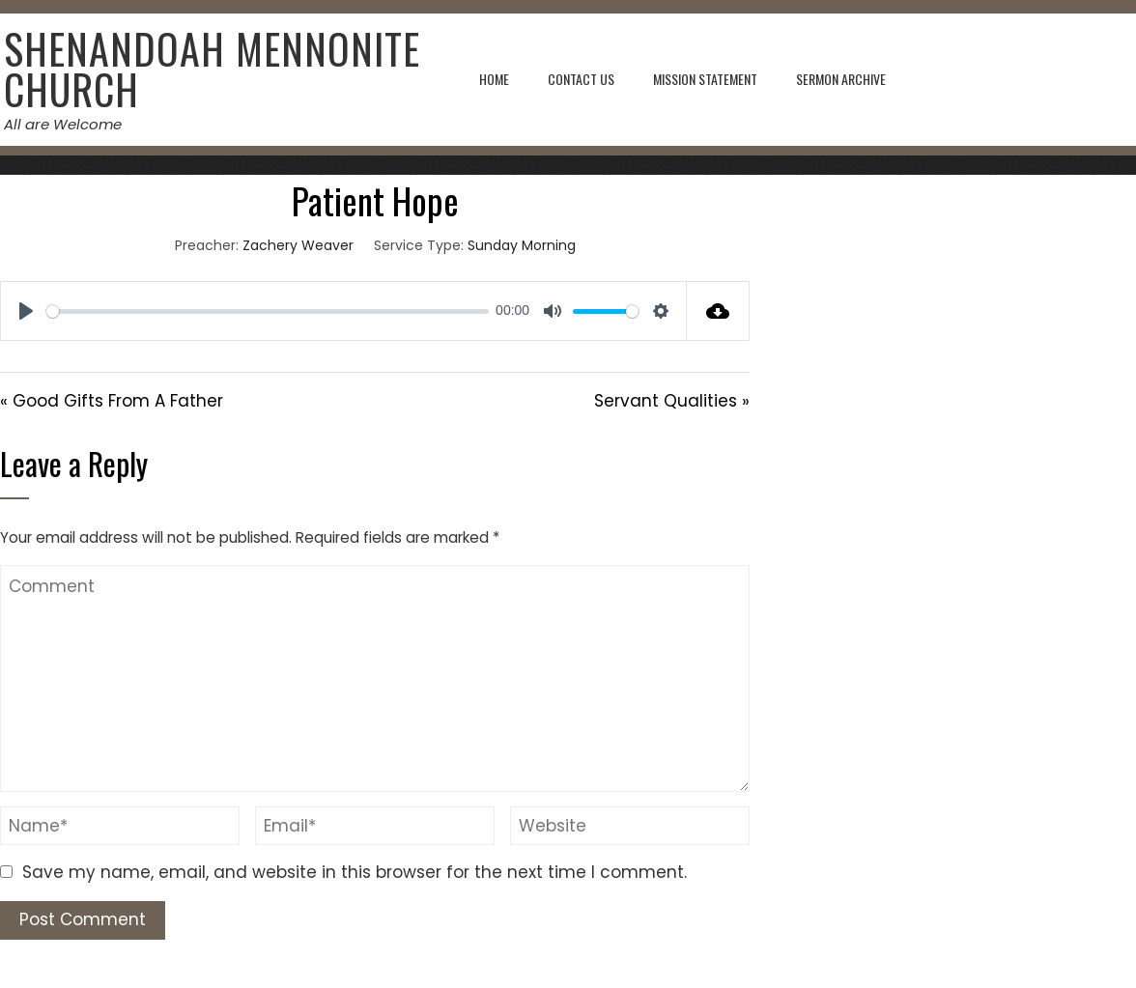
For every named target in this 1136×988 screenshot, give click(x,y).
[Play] (26, 311)
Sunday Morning (522, 245)
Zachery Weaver (298, 245)
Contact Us (581, 79)
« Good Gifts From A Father (111, 400)
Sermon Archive (841, 79)
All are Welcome (62, 124)
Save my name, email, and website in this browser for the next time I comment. (354, 872)
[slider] (267, 311)
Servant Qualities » (672, 400)
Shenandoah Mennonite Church (211, 68)
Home (494, 79)
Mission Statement (705, 79)
